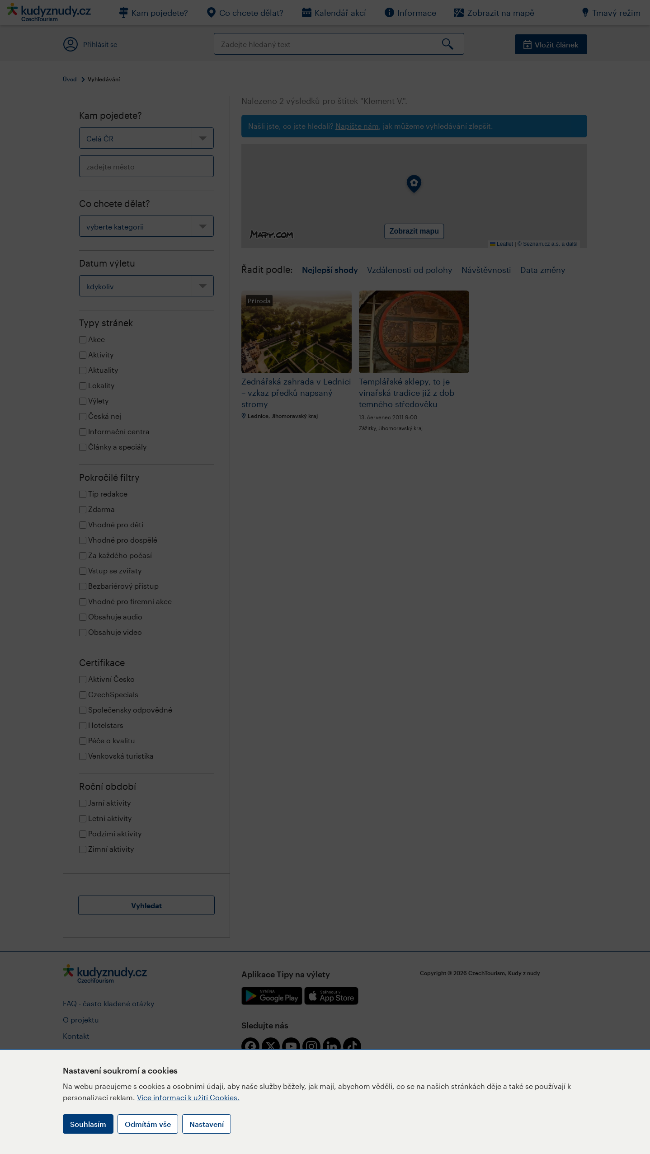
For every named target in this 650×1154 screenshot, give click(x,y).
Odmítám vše (148, 1124)
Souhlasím (88, 1124)
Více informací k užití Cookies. (188, 1097)
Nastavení (206, 1124)
